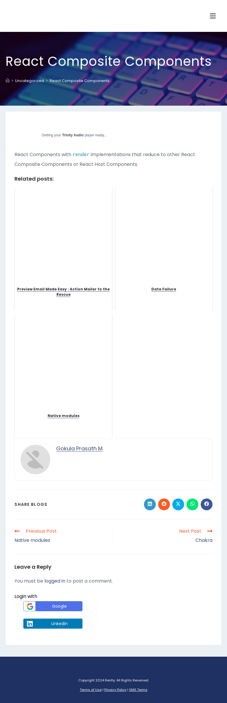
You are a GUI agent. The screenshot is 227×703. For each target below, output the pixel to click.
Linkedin (46, 623)
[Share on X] (178, 504)
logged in (54, 581)
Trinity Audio (73, 135)
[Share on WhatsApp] (192, 504)
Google (46, 606)
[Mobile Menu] (213, 16)
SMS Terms (138, 689)
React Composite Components (80, 81)
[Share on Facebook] (207, 504)
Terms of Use (91, 689)
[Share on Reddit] (164, 504)
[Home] (7, 81)
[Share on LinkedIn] (150, 504)
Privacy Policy (115, 689)
